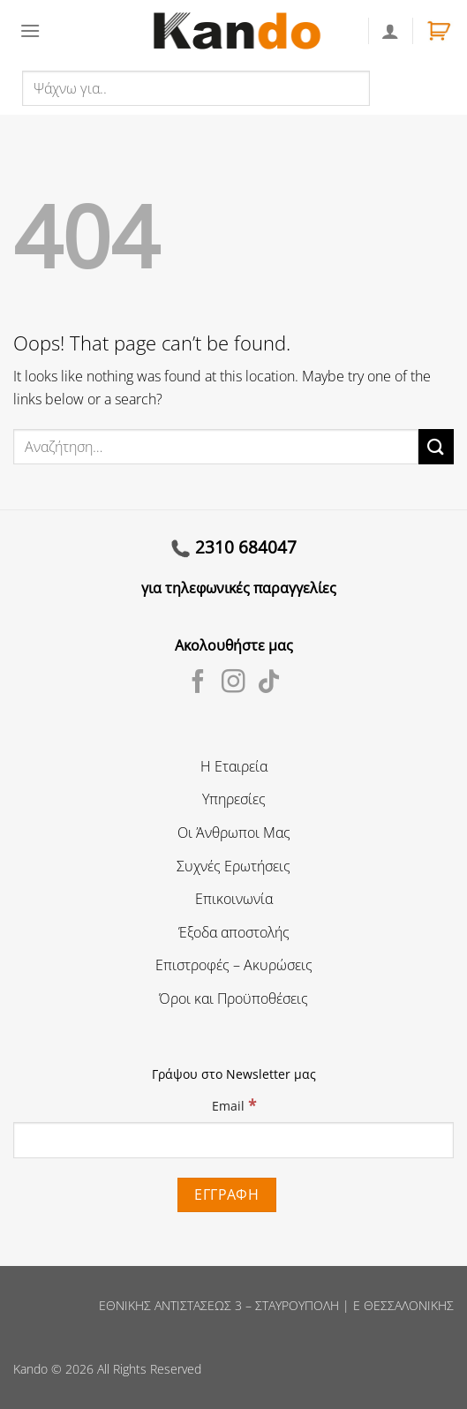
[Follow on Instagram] (233, 683)
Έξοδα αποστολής (234, 932)
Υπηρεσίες (234, 799)
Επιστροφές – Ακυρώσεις (234, 965)
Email (234, 1105)
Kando (30, 1368)
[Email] (233, 1139)
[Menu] (30, 30)
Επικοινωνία (234, 898)
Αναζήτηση (408, 87)
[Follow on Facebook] (198, 683)
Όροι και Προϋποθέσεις (233, 998)
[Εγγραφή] (226, 1195)
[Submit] (436, 446)
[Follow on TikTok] (269, 683)
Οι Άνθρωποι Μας (233, 832)
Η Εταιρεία (233, 766)
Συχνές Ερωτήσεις (233, 866)
